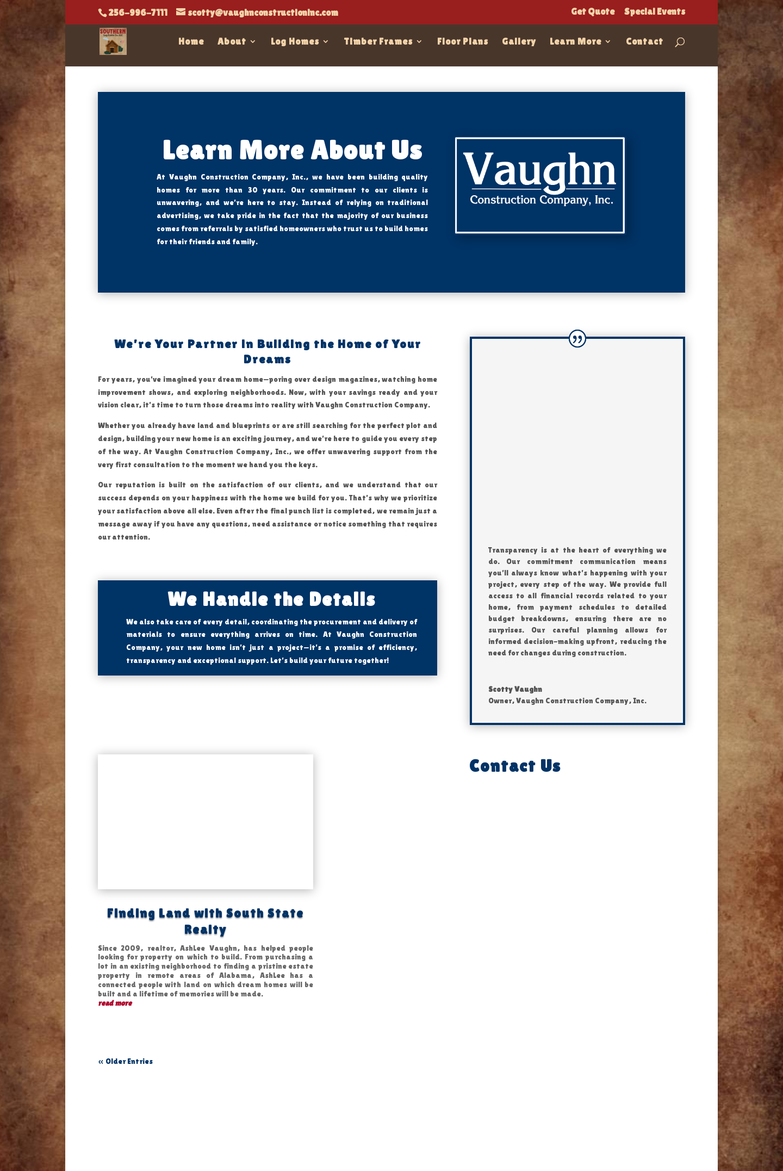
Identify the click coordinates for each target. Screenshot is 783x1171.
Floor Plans (462, 42)
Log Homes (295, 42)
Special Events (654, 12)
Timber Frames (378, 42)
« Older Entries (125, 1061)
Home (191, 42)
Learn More (575, 42)
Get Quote (592, 12)
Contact (644, 42)
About (231, 42)
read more (115, 1003)
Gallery (519, 42)
